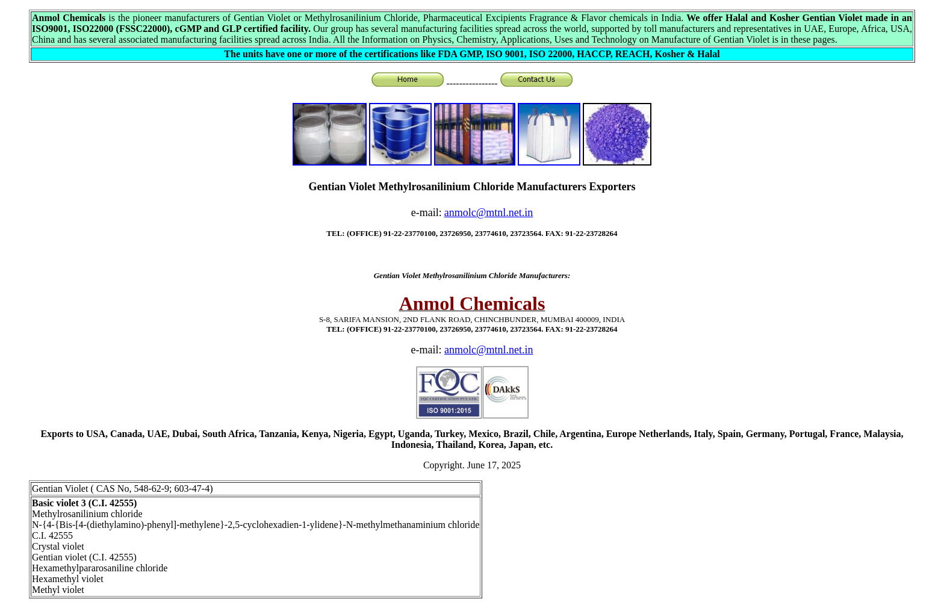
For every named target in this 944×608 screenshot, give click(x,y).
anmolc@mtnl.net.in (488, 350)
